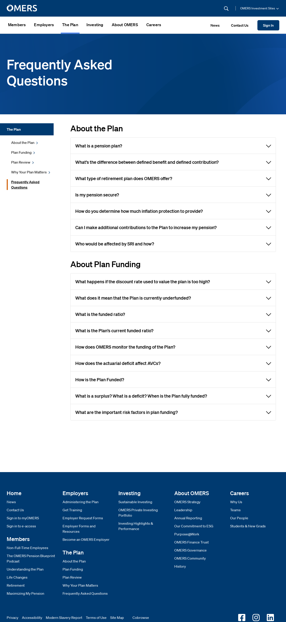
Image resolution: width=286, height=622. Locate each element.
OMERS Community (190, 558)
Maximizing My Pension (25, 593)
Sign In (268, 25)
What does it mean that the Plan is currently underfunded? (173, 297)
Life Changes (17, 577)
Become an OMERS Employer (86, 539)
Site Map (117, 617)
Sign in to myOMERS (23, 518)
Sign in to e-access (21, 526)
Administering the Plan (81, 502)
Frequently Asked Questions (85, 593)
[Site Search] (196, 8)
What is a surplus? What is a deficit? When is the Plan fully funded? (173, 395)
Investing (94, 24)
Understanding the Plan (25, 569)
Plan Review (72, 577)
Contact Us (15, 510)
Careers (153, 24)
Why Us (236, 502)
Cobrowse (140, 617)
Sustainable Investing (135, 502)
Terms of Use (96, 617)
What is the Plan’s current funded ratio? (173, 330)
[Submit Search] (226, 8)
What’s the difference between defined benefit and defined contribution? (173, 161)
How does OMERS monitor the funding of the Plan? (173, 346)
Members (17, 24)
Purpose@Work (186, 534)
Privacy (12, 617)
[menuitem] (17, 25)
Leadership (183, 510)
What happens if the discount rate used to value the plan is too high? (173, 281)
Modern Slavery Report (64, 617)
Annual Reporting (188, 518)
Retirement (16, 585)
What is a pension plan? (173, 145)
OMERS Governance (190, 550)
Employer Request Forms (83, 518)
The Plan (70, 24)
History (180, 566)
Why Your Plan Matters (80, 585)
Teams (235, 510)
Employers (44, 24)
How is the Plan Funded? (173, 379)
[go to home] (22, 8)
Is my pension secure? (173, 194)
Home (14, 493)
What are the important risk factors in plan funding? (173, 412)
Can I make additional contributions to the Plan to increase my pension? (173, 227)
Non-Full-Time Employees (27, 547)
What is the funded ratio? (173, 314)
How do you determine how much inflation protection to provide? (173, 210)
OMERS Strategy (187, 502)
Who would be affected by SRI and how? (173, 243)
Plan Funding (73, 569)
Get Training (72, 510)
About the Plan (74, 561)
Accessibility (32, 617)
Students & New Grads (248, 526)
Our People (239, 518)
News (11, 502)
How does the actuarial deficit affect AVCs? (173, 363)
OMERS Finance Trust (191, 542)
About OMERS (125, 24)
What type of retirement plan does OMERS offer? (173, 178)
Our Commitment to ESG (193, 526)
